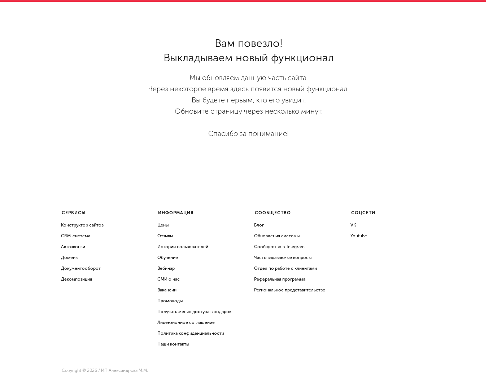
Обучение (167, 257)
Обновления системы (277, 235)
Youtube (358, 235)
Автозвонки (73, 246)
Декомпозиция (76, 279)
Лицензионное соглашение (186, 322)
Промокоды (170, 300)
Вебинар (166, 268)
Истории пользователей (182, 246)
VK (353, 225)
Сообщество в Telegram (279, 246)
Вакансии (166, 290)
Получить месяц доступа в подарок (194, 311)
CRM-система (75, 235)
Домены (69, 257)
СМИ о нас (168, 279)
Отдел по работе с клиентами (285, 268)
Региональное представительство (290, 290)
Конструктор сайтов (82, 225)
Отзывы (165, 235)
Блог (259, 225)
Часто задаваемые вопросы (282, 257)
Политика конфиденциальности (190, 333)
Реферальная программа (279, 279)
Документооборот (81, 268)
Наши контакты (173, 344)
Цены (163, 225)
